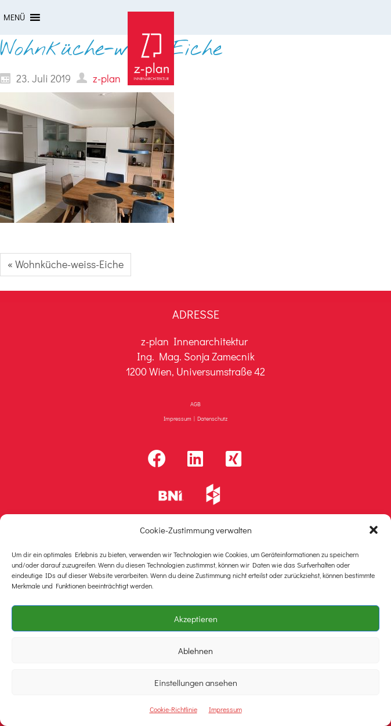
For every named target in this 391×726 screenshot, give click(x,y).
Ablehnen (195, 650)
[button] (373, 530)
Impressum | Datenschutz (195, 418)
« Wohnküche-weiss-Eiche (66, 264)
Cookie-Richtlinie (173, 709)
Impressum (225, 709)
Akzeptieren (196, 618)
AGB (195, 404)
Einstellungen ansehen (195, 682)
